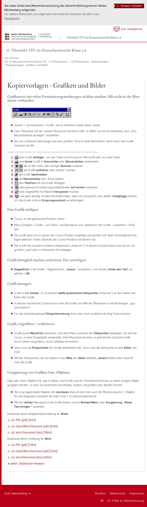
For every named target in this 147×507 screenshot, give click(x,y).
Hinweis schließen (129, 6)
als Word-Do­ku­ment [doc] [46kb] (31, 457)
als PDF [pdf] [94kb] (23, 420)
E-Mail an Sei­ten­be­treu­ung (126, 500)
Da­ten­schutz (117, 493)
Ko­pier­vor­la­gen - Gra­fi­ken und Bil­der (27, 65)
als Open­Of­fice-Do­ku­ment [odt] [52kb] (34, 451)
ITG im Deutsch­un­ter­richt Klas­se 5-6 (25, 61)
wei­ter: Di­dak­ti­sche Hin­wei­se (27, 463)
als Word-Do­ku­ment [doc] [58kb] (31, 432)
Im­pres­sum (137, 493)
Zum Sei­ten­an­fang (17, 493)
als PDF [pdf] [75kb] (23, 445)
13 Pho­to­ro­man (59, 61)
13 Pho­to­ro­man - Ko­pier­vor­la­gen (90, 61)
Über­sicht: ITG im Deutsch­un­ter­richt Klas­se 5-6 (94, 37)
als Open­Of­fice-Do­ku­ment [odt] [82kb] (34, 426)
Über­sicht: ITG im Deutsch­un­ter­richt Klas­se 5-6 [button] (46, 50)
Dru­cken (100, 493)
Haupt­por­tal (11, 18)
